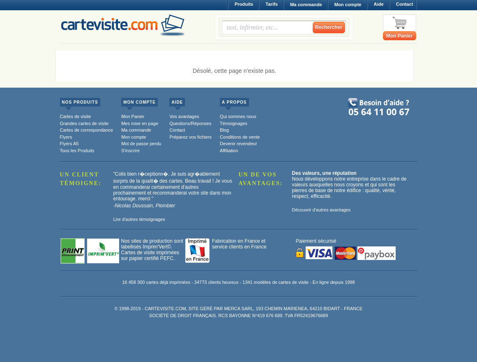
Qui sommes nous (238, 116)
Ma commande (306, 4)
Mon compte (348, 4)
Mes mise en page (139, 123)
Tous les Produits (77, 150)
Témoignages (233, 123)
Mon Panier (399, 36)
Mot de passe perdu (141, 143)
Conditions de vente (240, 137)
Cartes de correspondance (86, 130)
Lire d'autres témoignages (139, 219)
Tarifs (271, 4)
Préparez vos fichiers (190, 137)
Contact (404, 4)
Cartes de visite (75, 116)
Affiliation (229, 150)
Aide (379, 4)
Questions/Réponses (190, 123)
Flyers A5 (69, 143)
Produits (244, 4)
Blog (224, 130)
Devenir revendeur (238, 143)
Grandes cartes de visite (84, 123)
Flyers (66, 137)
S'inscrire (130, 150)
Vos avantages (184, 116)
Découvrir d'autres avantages (321, 209)
